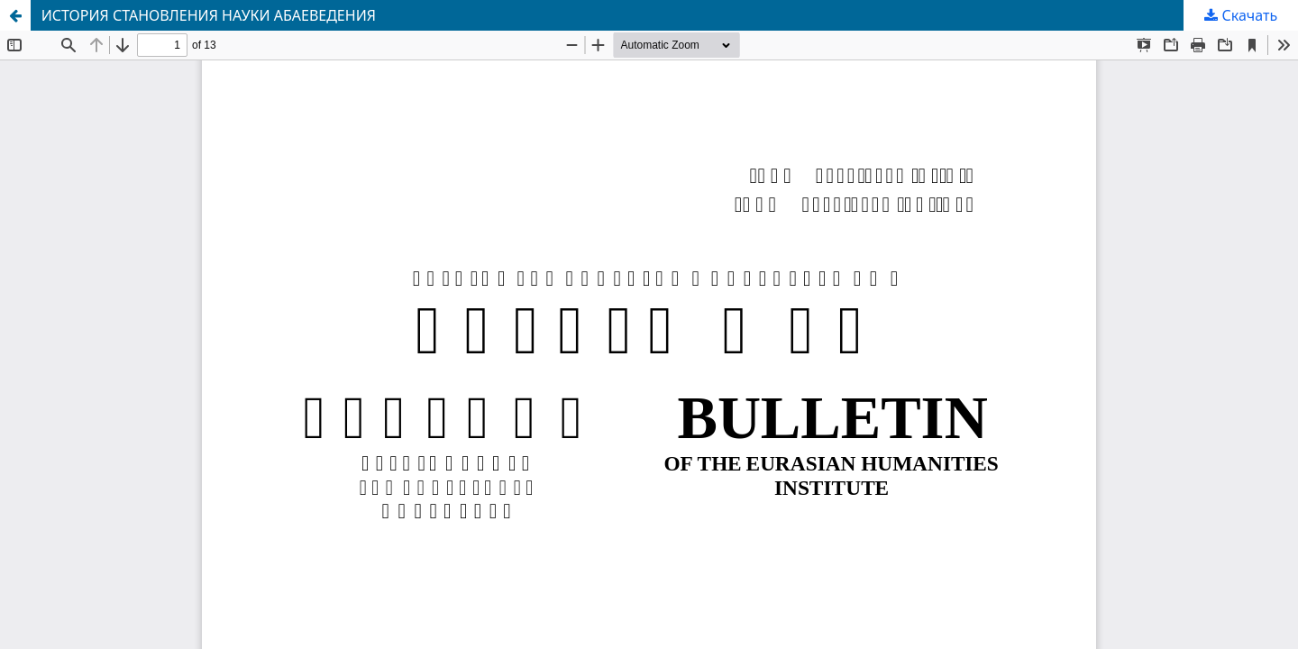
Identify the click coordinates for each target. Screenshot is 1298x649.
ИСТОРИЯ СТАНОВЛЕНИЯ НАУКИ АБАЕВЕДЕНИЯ (208, 15)
